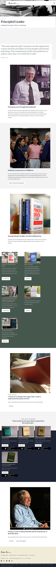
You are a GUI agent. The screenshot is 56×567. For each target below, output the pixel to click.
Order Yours (28, 278)
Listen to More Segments (21, 541)
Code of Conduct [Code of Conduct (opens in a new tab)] (8, 564)
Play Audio (5, 445)
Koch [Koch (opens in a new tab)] (23, 558)
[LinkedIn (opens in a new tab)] (6, 560)
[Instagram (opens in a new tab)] (11, 560)
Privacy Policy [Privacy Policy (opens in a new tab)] (43, 564)
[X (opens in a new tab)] (4, 560)
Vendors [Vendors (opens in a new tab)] (52, 564)
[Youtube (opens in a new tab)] (9, 560)
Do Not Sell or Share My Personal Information (35, 564)
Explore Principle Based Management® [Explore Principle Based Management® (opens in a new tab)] (16, 183)
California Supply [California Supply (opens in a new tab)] (3, 564)
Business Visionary (13, 555)
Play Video (11, 406)
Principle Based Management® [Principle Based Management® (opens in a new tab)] (15, 558)
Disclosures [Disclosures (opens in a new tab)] (17, 564)
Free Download (6, 310)
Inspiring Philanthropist (23, 555)
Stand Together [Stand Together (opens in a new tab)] (28, 558)
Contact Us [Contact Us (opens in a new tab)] (13, 564)
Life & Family (31, 555)
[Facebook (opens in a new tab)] (1, 560)
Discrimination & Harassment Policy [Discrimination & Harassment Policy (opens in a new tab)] (24, 564)
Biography (3, 558)
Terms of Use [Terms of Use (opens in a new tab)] (48, 564)
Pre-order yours (6, 278)
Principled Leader (4, 555)
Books (7, 558)
